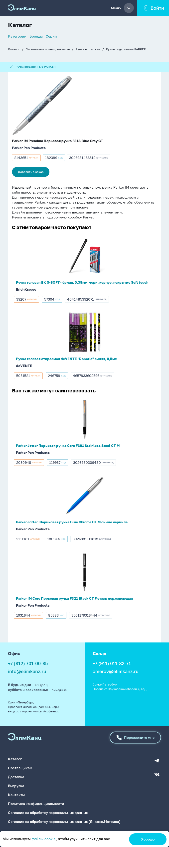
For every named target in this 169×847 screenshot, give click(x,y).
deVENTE (24, 366)
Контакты (16, 794)
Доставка (16, 776)
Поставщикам (20, 767)
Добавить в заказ (30, 172)
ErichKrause (26, 289)
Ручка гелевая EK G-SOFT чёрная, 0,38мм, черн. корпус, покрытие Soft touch (82, 282)
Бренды (36, 36)
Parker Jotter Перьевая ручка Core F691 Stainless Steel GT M (68, 445)
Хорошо (148, 839)
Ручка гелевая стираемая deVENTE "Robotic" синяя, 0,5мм (66, 359)
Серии (51, 36)
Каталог (14, 49)
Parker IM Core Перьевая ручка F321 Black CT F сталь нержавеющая (74, 598)
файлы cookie (43, 839)
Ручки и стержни (87, 49)
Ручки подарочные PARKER (126, 49)
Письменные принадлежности (47, 49)
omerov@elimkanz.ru (116, 671)
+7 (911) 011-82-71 (112, 663)
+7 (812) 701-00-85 (28, 663)
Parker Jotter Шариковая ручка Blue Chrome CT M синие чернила (72, 522)
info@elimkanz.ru (27, 671)
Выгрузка (16, 785)
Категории (17, 36)
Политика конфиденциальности (36, 803)
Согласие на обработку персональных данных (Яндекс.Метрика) (64, 821)
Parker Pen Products (29, 148)
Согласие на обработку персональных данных (48, 812)
